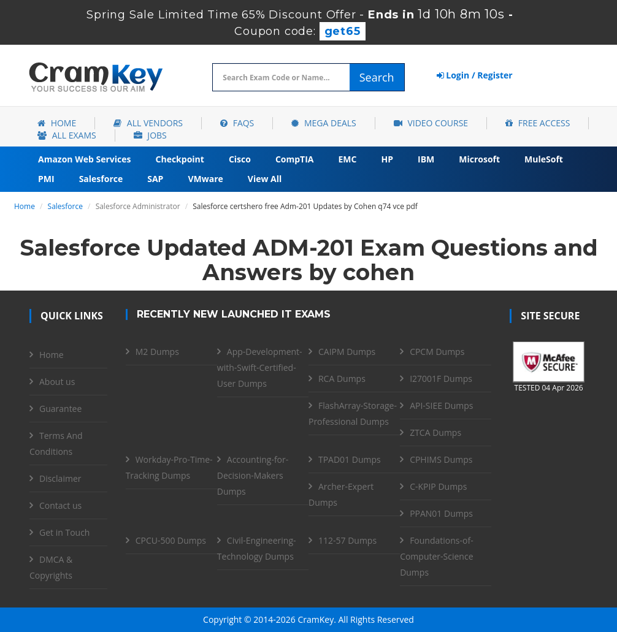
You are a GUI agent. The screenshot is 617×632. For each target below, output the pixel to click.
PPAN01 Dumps (441, 513)
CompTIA (294, 159)
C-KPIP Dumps (438, 486)
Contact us (60, 505)
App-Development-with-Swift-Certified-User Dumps (259, 367)
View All (265, 179)
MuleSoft (543, 159)
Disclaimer (60, 478)
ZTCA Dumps (435, 432)
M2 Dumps (157, 351)
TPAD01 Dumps (349, 459)
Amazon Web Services (84, 159)
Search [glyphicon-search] (376, 77)
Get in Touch (64, 532)
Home (56, 123)
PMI (46, 179)
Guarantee (60, 408)
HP (387, 159)
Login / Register (475, 75)
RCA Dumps (342, 378)
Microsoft (479, 159)
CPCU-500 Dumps (171, 540)
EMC (348, 159)
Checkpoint (180, 159)
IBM (426, 159)
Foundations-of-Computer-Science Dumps (436, 556)
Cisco (240, 159)
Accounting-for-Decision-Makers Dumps (252, 475)
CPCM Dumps (437, 351)
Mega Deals (323, 123)
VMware (205, 179)
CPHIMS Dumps (441, 459)
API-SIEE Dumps (441, 405)
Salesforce (101, 179)
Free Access (537, 123)
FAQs (237, 123)
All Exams (66, 135)
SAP (155, 179)
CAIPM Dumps (346, 351)
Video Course (431, 123)
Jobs (150, 135)
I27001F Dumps (441, 378)
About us (57, 381)
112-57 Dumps (347, 540)
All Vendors (148, 123)
